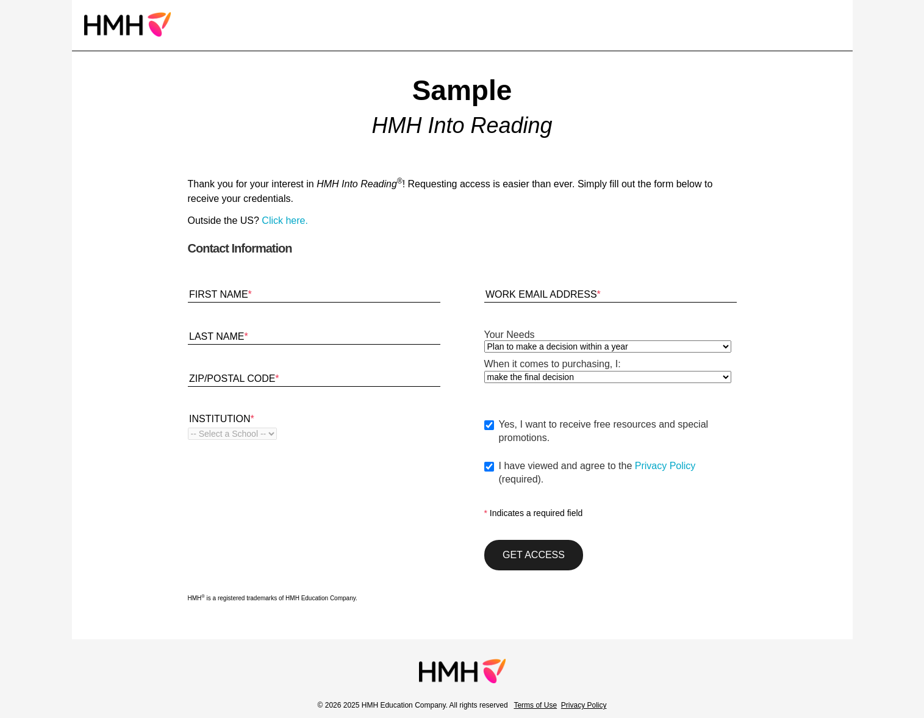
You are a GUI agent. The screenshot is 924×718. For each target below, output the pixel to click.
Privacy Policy (665, 466)
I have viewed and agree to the (618, 473)
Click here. (285, 220)
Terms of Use (535, 705)
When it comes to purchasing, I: (552, 364)
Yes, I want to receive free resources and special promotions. (604, 431)
